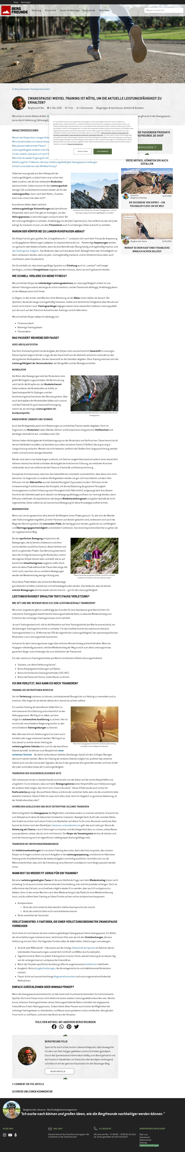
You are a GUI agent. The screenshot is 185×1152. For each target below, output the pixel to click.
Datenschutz (145, 1140)
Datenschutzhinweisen (75, 144)
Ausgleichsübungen (45, 968)
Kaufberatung (129, 217)
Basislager (26, 2)
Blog (15, 89)
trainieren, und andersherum (65, 825)
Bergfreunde (89, 10)
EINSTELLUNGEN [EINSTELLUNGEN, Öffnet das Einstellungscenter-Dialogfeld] (83, 151)
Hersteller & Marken (131, 172)
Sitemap (143, 1142)
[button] (54, 1027)
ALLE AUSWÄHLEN (102, 151)
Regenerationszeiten (64, 976)
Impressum (144, 1137)
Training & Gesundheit (40, 89)
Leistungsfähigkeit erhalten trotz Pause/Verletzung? (38, 149)
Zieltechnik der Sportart (83, 947)
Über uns (143, 1134)
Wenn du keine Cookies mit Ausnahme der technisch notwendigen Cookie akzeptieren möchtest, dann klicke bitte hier (91, 134)
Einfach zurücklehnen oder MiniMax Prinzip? (34, 166)
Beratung (37, 10)
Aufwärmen (91, 964)
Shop (16, 2)
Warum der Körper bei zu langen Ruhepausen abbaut (38, 137)
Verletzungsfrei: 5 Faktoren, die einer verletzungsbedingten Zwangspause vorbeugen (54, 162)
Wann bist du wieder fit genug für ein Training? (35, 158)
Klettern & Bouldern (134, 107)
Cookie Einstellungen (149, 1145)
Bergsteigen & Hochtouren (109, 107)
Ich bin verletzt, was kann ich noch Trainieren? (35, 154)
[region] (93, 137)
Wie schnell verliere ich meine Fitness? (31, 141)
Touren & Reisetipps (70, 10)
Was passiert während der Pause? (29, 145)
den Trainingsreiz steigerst (25, 250)
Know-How (51, 10)
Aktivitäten (105, 10)
